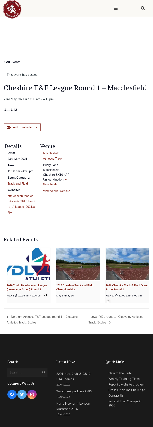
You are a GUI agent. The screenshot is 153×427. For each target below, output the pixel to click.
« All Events (12, 62)
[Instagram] (32, 394)
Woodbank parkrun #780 (74, 391)
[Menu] (115, 8)
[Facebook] (12, 394)
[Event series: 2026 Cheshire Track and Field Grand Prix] (108, 301)
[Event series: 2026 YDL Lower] (45, 295)
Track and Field (18, 183)
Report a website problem (126, 384)
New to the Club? (120, 373)
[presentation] (28, 264)
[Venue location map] (95, 162)
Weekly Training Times (124, 379)
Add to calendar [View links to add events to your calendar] (23, 127)
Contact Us (116, 395)
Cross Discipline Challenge (126, 390)
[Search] (142, 8)
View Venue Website (56, 191)
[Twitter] (22, 394)
